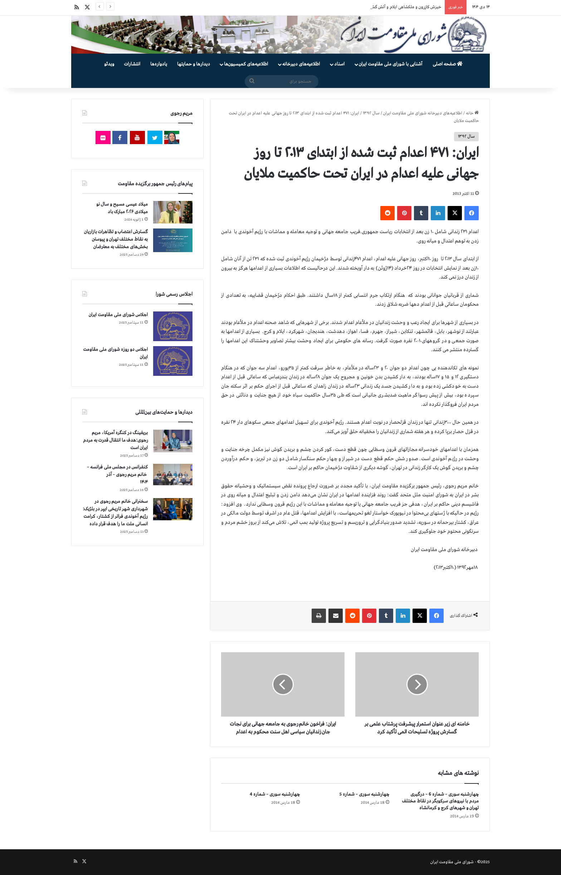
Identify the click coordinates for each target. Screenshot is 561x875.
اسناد (339, 64)
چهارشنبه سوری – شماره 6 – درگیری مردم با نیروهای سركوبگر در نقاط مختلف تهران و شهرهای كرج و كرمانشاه (440, 801)
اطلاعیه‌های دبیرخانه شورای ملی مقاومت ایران (422, 113)
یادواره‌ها (158, 64)
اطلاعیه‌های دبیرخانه (301, 64)
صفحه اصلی (448, 64)
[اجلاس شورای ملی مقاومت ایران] (172, 326)
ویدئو (109, 64)
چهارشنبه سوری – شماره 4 (275, 794)
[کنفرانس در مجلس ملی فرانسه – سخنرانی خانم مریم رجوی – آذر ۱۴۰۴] (172, 475)
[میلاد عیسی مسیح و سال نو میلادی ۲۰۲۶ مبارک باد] (172, 212)
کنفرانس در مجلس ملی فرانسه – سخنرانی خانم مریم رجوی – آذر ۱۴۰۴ (117, 474)
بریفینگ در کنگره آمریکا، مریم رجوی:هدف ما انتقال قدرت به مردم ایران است (115, 440)
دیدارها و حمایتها (193, 64)
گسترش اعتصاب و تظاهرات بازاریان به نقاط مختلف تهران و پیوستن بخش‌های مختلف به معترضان (116, 239)
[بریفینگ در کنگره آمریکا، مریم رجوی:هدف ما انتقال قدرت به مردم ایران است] (172, 441)
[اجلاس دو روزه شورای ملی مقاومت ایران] (172, 361)
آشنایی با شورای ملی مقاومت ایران (390, 64)
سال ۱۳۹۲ (371, 113)
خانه (472, 113)
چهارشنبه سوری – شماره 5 (364, 794)
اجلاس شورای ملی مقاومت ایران (118, 315)
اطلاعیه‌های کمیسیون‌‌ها (246, 64)
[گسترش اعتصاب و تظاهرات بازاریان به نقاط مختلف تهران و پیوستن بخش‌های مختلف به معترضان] (172, 240)
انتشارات (132, 64)
